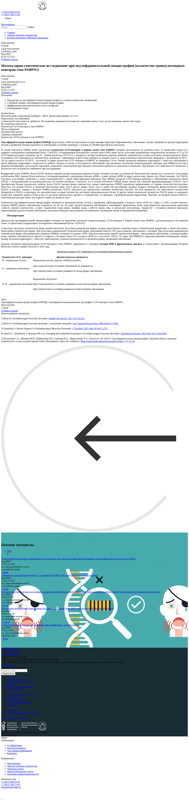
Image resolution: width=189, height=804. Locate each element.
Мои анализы (14, 710)
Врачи (10, 684)
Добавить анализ (9, 59)
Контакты (12, 705)
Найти (31, 27)
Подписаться (8, 674)
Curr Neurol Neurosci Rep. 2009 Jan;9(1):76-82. (96, 323)
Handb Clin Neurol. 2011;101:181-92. (67, 318)
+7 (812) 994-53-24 (10, 12)
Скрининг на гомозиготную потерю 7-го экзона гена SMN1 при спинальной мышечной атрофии (49, 575)
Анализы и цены (15, 768)
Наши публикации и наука (20, 687)
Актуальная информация (19, 702)
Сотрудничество (15, 689)
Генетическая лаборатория (20, 681)
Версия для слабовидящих (14, 718)
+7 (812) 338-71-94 (10, 14)
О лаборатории (14, 679)
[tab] (97, 552)
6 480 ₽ (4, 572)
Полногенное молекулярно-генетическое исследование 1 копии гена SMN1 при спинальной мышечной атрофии (57, 608)
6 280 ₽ (4, 605)
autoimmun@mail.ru (11, 654)
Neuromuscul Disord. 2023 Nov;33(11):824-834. (144, 333)
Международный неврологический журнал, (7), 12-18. (108, 341)
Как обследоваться (16, 700)
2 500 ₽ (4, 589)
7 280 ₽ (4, 638)
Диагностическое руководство (22, 694)
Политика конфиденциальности (23, 713)
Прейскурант (13, 697)
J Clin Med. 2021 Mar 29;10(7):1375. (90, 328)
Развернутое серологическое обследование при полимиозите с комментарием (40, 625)
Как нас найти (8, 665)
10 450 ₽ (5, 622)
